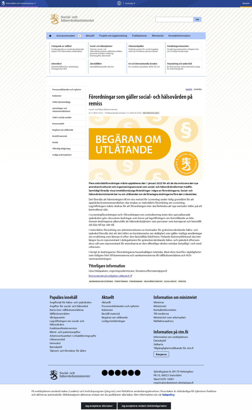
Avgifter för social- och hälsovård (69, 306)
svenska (198, 89)
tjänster (182, 281)
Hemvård (55, 343)
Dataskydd (160, 340)
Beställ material (59, 136)
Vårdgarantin (57, 317)
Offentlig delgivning (61, 148)
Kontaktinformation (179, 35)
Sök (197, 19)
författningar (121, 281)
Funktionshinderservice (63, 328)
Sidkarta (158, 344)
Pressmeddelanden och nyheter (66, 89)
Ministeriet (158, 35)
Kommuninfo (58, 123)
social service (170, 281)
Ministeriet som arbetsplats (170, 317)
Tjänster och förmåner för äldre (68, 350)
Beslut (55, 142)
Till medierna (161, 313)
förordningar (135, 281)
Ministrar (159, 302)
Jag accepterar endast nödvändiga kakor (144, 405)
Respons (161, 354)
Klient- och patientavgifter (65, 332)
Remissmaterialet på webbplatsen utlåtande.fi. (110, 275)
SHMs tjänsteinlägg (61, 101)
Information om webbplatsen (171, 337)
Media (246, 3)
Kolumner (56, 95)
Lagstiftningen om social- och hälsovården (67, 322)
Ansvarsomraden (65, 35)
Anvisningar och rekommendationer (61, 110)
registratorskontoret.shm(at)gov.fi (173, 382)
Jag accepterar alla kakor (99, 405)
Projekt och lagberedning (113, 35)
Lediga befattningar (113, 321)
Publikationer (139, 35)
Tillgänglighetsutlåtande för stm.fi (173, 348)
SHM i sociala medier (62, 117)
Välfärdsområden (60, 313)
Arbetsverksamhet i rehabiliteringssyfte (73, 335)
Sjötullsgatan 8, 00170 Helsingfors (173, 371)
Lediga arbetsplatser (62, 154)
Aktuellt (90, 35)
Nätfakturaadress (164, 321)
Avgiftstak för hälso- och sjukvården (70, 302)
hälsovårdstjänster (153, 281)
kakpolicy (168, 394)
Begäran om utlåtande (62, 129)
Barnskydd (56, 347)
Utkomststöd (57, 339)
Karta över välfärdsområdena (67, 309)
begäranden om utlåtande (101, 281)
